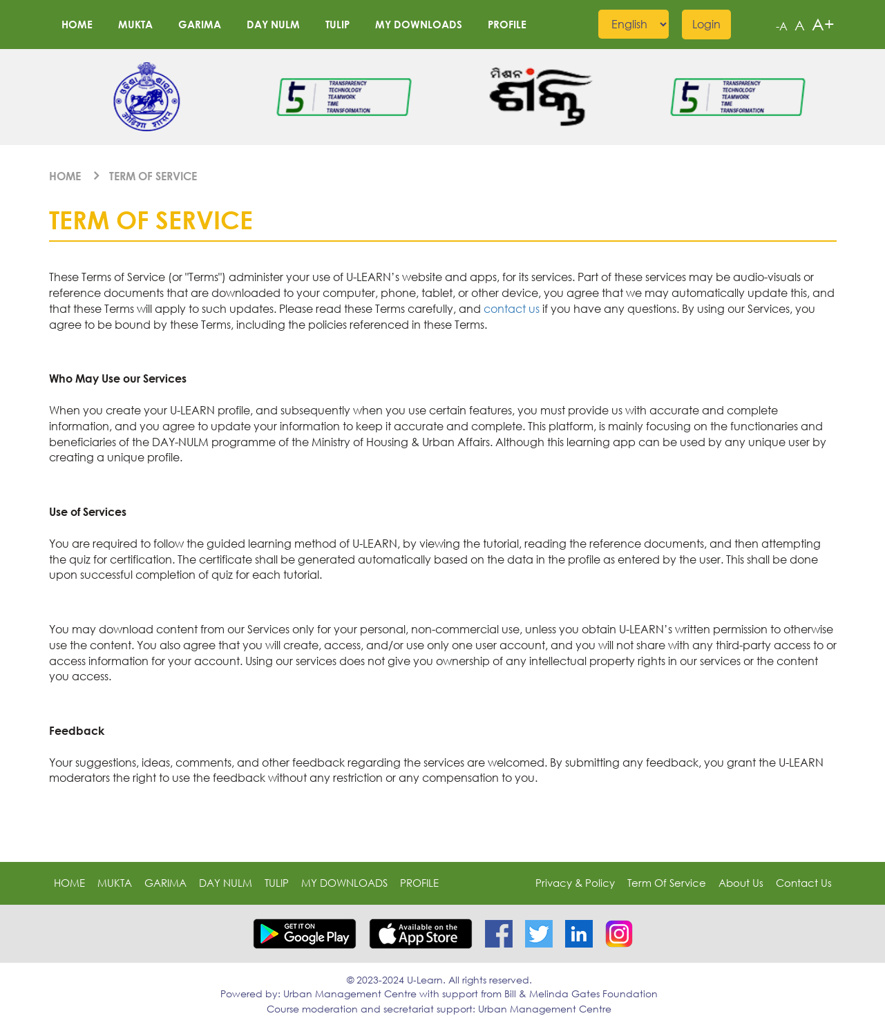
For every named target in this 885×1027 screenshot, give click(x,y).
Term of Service (153, 176)
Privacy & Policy (575, 882)
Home (77, 24)
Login (706, 24)
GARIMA (199, 24)
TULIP (337, 24)
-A (782, 26)
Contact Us (804, 882)
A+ (823, 24)
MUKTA (135, 24)
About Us (741, 882)
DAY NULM (273, 24)
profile (507, 24)
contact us (512, 309)
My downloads (418, 24)
